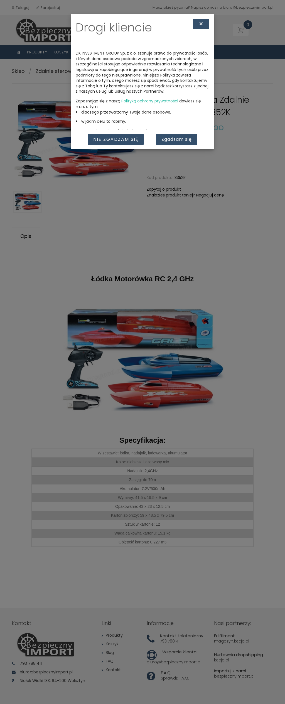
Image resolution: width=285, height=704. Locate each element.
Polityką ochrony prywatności (149, 101)
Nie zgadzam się (115, 139)
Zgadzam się (176, 139)
